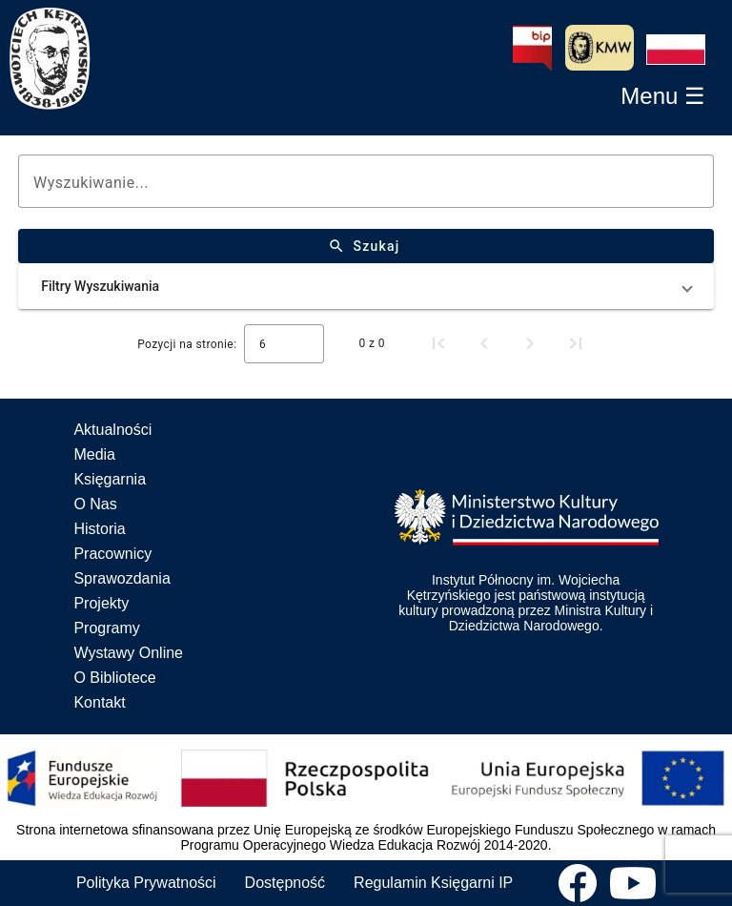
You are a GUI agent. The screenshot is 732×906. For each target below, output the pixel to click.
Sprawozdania (121, 578)
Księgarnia (109, 479)
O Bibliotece (114, 677)
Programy (106, 628)
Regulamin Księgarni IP (433, 883)
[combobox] (284, 344)
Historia (99, 529)
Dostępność (285, 883)
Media (94, 454)
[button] (676, 49)
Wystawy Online (128, 653)
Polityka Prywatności (146, 883)
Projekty (101, 603)
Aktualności (112, 430)
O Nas (94, 504)
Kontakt (99, 702)
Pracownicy (112, 554)
